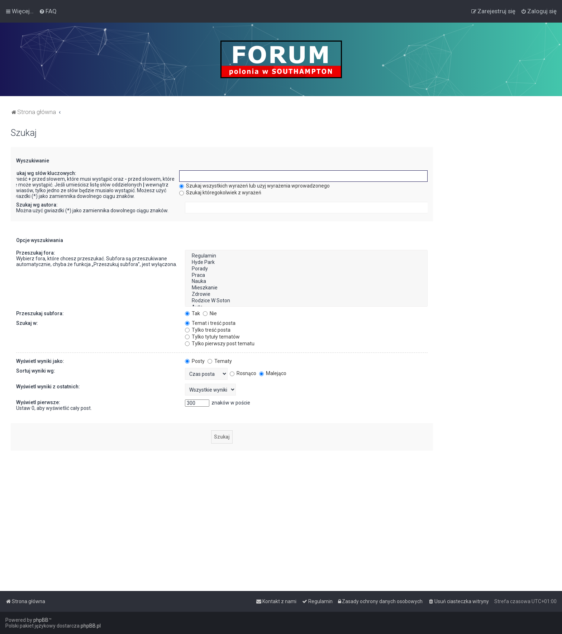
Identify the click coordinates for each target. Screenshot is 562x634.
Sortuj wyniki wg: (35, 371)
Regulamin (306, 256)
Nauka (306, 281)
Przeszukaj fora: (35, 253)
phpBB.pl (91, 626)
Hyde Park (306, 262)
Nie (210, 313)
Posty (195, 361)
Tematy (220, 361)
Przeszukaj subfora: (40, 313)
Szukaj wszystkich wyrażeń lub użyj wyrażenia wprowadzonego (254, 186)
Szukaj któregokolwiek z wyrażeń (220, 192)
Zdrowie (306, 294)
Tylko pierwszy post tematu (219, 343)
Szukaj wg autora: (37, 205)
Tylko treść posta (207, 330)
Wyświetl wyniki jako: (40, 361)
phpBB (40, 620)
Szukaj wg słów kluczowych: (43, 173)
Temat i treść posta (210, 323)
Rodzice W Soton (306, 301)
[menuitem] (48, 11)
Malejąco (272, 373)
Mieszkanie (306, 288)
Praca (306, 275)
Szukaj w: (27, 323)
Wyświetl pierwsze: (38, 402)
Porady (306, 269)
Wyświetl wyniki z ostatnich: (48, 386)
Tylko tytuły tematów (212, 337)
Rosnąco (243, 373)
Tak (192, 313)
